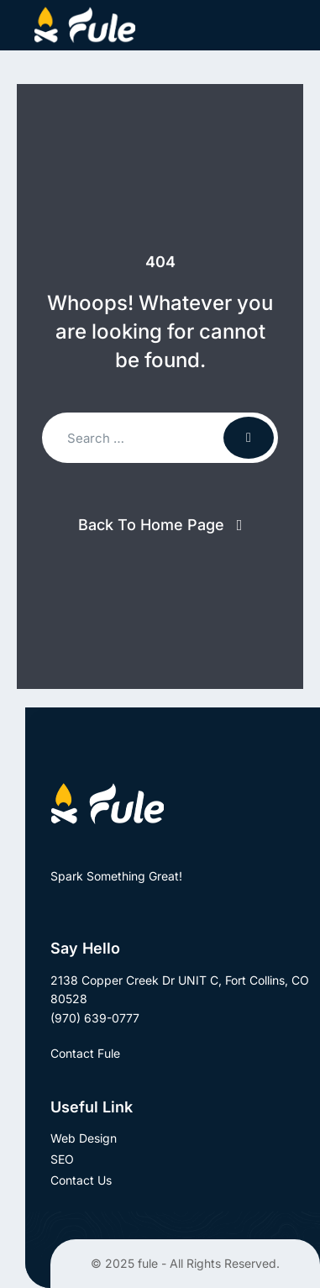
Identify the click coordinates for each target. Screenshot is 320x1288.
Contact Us (81, 1180)
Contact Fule (94, 1053)
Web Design (83, 1138)
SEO (62, 1159)
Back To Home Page (151, 525)
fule (148, 1263)
